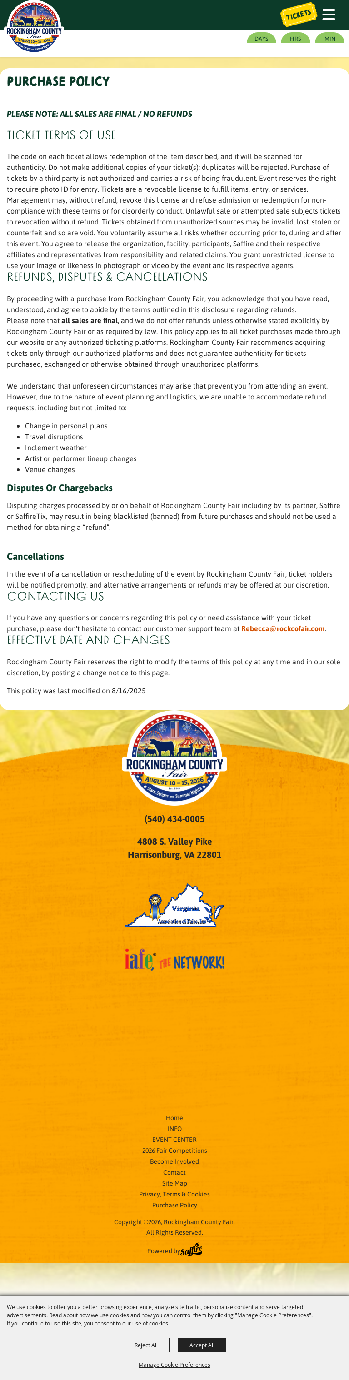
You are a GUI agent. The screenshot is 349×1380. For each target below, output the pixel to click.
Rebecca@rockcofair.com (283, 628)
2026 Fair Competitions (174, 1150)
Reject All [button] (146, 1345)
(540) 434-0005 (175, 818)
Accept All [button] (201, 1345)
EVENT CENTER (174, 1139)
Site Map (174, 1183)
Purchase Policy (174, 1205)
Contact (174, 1172)
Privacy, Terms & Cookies (174, 1194)
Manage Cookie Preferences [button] (174, 1364)
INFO (175, 1128)
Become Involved (174, 1161)
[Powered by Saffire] (191, 1250)
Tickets (299, 15)
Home (174, 1117)
